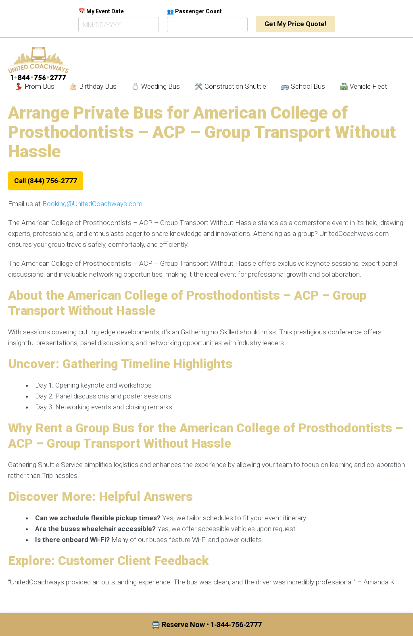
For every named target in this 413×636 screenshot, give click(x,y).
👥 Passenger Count (194, 11)
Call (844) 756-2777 (45, 181)
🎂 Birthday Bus (93, 86)
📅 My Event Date (101, 11)
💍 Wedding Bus (155, 86)
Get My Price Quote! (295, 24)
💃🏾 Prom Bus (34, 86)
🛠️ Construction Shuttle (230, 86)
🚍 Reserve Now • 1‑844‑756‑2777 (206, 624)
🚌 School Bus (303, 86)
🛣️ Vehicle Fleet (363, 86)
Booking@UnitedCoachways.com (92, 204)
